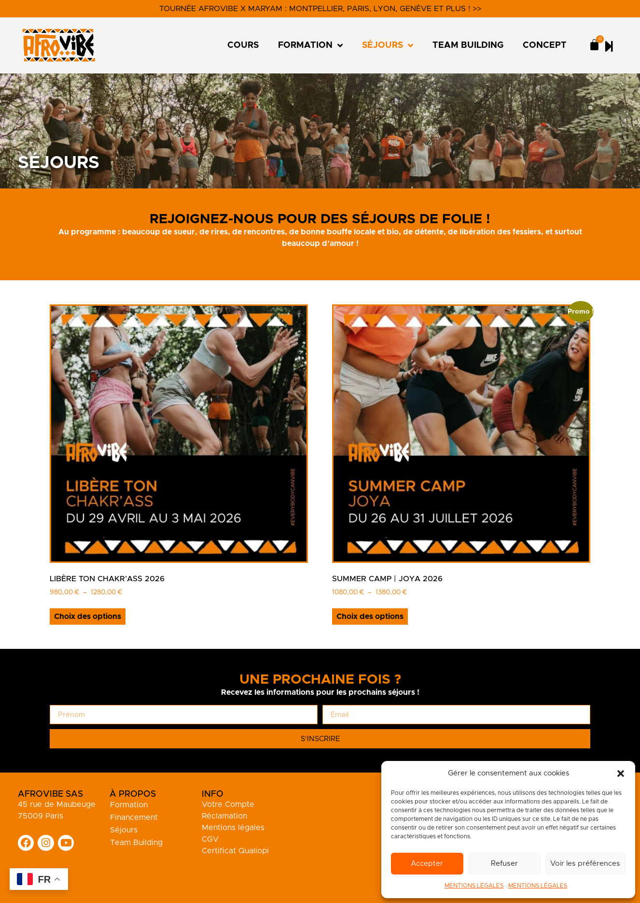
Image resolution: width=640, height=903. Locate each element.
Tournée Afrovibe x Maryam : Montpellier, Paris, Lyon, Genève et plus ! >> (320, 9)
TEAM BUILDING (467, 45)
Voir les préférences (586, 863)
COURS (243, 45)
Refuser (505, 863)
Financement (134, 817)
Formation (129, 805)
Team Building (136, 842)
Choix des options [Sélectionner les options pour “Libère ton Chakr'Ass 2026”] (87, 616)
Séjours (124, 830)
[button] (621, 773)
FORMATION (310, 45)
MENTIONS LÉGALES (474, 886)
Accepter (427, 863)
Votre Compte (228, 804)
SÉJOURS (387, 45)
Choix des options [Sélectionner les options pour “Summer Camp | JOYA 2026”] (369, 616)
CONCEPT (545, 45)
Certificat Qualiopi (235, 851)
